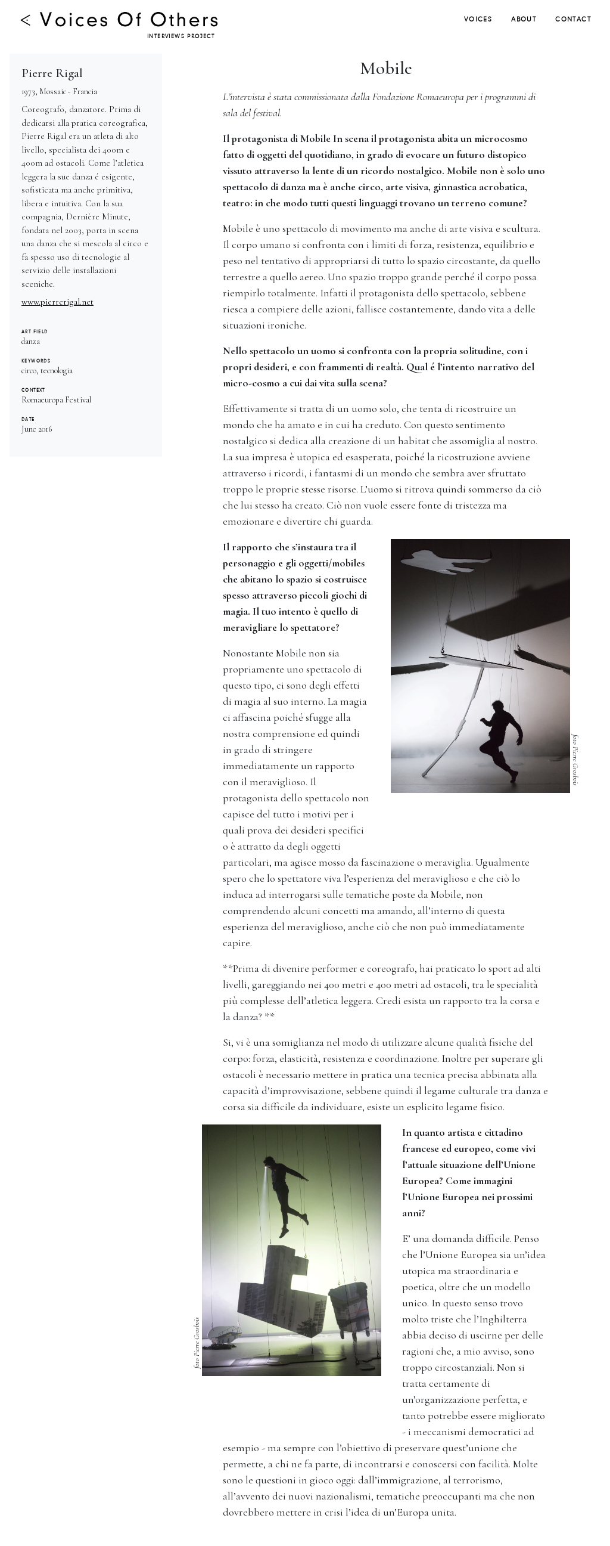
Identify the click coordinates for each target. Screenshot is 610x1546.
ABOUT (523, 19)
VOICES (478, 19)
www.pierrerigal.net (57, 301)
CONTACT (573, 19)
